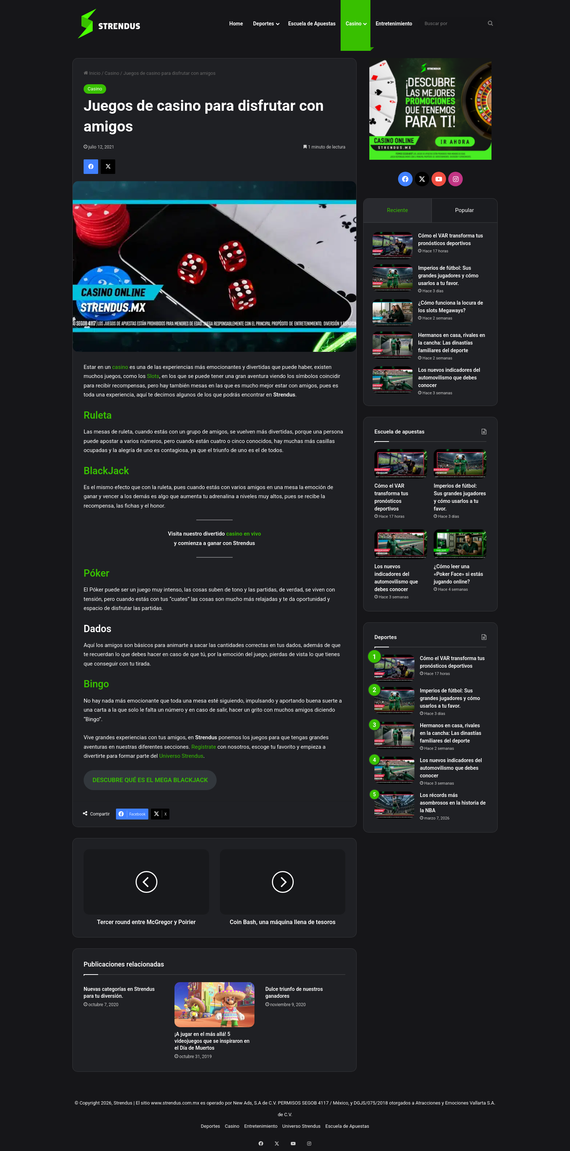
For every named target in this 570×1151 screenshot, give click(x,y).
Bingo (96, 684)
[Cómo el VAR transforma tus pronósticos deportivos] (394, 247)
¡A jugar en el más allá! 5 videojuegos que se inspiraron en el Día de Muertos (211, 1041)
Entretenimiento (394, 24)
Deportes (263, 24)
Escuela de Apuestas (312, 24)
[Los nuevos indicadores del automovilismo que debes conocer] (394, 381)
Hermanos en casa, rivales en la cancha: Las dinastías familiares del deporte (450, 344)
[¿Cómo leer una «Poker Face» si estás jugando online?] (460, 548)
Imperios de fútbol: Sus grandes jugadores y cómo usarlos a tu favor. (450, 277)
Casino (353, 24)
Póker (96, 573)
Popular (464, 210)
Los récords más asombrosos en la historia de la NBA (453, 806)
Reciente (397, 210)
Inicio (92, 73)
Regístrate (203, 747)
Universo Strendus (181, 756)
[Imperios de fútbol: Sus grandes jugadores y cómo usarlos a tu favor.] (394, 279)
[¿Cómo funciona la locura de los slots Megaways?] (394, 314)
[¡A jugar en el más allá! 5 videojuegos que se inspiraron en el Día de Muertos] (214, 1004)
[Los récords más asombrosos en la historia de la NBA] (394, 808)
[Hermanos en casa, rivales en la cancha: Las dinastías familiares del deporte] (394, 347)
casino (120, 367)
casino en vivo (243, 533)
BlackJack (106, 471)
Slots (153, 376)
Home (236, 24)
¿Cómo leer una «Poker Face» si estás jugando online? (458, 577)
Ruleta (98, 415)
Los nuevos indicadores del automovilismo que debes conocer (451, 379)
